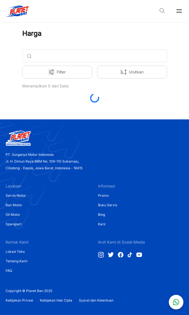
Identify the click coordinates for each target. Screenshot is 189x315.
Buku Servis (107, 205)
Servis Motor (16, 195)
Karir (102, 224)
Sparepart (14, 224)
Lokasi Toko (15, 251)
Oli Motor (13, 214)
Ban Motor (14, 205)
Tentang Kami (17, 261)
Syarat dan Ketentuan (96, 300)
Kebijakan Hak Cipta (56, 300)
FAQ (9, 270)
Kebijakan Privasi (19, 300)
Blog (101, 214)
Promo (103, 195)
